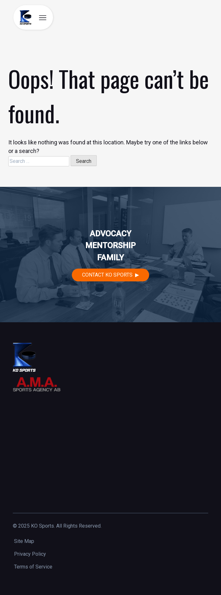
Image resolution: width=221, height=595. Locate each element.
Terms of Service (33, 567)
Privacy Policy (30, 554)
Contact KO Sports (107, 275)
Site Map (24, 541)
